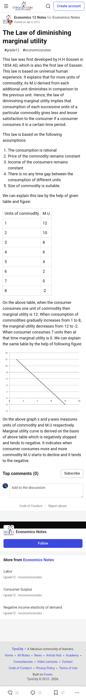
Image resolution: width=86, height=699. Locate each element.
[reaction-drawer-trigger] (13, 692)
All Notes (24, 655)
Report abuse (57, 506)
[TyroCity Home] (22, 6)
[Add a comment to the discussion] (46, 490)
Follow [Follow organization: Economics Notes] (43, 543)
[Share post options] (77, 692)
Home (9, 655)
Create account (69, 6)
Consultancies (23, 661)
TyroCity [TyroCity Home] (17, 649)
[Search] (48, 6)
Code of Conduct (30, 506)
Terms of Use (68, 668)
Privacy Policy (45, 668)
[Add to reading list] (59, 692)
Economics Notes (66, 17)
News (38, 655)
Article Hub (53, 655)
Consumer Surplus (42, 592)
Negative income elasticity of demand (42, 610)
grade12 (11, 50)
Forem (48, 674)
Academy (72, 655)
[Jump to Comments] (36, 692)
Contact (67, 661)
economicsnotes (37, 50)
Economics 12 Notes (30, 17)
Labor (42, 574)
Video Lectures (47, 661)
